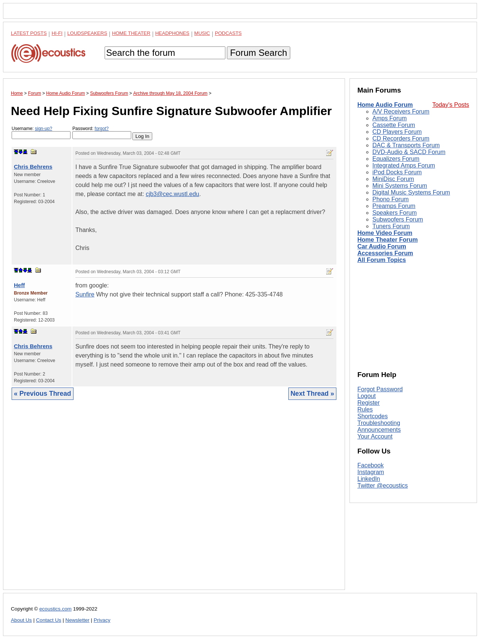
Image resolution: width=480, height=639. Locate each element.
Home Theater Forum (387, 239)
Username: (41, 132)
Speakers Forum (394, 213)
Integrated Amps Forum (403, 165)
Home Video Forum (384, 233)
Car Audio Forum (381, 246)
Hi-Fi (57, 33)
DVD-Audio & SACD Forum (409, 152)
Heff (19, 285)
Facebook (370, 465)
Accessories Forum (385, 253)
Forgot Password (380, 389)
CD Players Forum (397, 132)
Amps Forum (389, 118)
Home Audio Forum (385, 105)
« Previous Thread (42, 393)
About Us (21, 620)
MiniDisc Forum (393, 179)
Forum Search (258, 53)
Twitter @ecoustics (382, 485)
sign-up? (43, 128)
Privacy (102, 620)
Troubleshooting (378, 423)
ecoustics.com (55, 609)
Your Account (375, 436)
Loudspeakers (87, 33)
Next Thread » (312, 393)
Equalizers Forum (395, 159)
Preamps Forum (394, 206)
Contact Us (48, 620)
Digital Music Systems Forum (411, 192)
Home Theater (131, 33)
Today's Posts (450, 105)
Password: (101, 132)
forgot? (101, 128)
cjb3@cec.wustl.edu (173, 194)
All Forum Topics (381, 260)
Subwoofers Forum (397, 219)
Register (368, 403)
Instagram (370, 472)
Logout (366, 396)
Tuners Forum (391, 226)
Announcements (379, 429)
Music (202, 33)
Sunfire (84, 294)
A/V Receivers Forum (400, 111)
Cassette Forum (393, 125)
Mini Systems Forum (399, 186)
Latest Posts (29, 33)
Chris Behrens (33, 166)
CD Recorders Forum (400, 138)
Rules (365, 409)
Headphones (172, 33)
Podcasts (228, 33)
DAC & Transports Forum (406, 145)
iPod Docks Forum (397, 172)
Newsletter (77, 620)
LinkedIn (368, 479)
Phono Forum (390, 199)
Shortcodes (372, 416)
